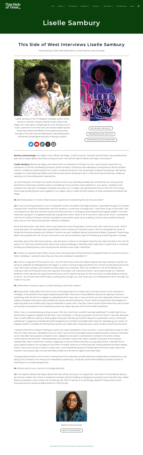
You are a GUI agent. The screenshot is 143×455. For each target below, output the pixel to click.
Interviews (99, 6)
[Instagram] (138, 6)
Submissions (88, 6)
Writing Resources (123, 6)
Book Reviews (110, 6)
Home (59, 6)
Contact (132, 6)
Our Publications (77, 6)
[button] (75, 90)
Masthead (66, 6)
